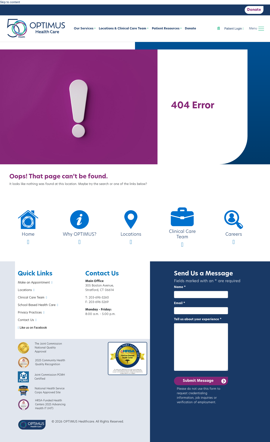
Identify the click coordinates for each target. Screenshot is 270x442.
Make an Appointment (35, 282)
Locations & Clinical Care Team (122, 28)
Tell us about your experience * (197, 319)
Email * (179, 303)
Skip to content (10, 2)
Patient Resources (165, 28)
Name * (180, 287)
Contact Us (27, 320)
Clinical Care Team (32, 297)
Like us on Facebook (32, 327)
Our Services (83, 28)
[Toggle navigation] (256, 29)
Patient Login (234, 28)
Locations (26, 290)
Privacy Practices (31, 312)
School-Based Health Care (38, 305)
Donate (254, 10)
